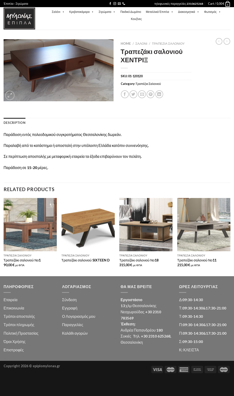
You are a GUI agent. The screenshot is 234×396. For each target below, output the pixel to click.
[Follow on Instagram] (114, 3)
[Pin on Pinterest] (150, 94)
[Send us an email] (119, 3)
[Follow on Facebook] (110, 3)
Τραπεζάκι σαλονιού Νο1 (22, 260)
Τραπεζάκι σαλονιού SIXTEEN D (86, 260)
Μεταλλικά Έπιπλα (159, 12)
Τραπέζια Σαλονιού (168, 43)
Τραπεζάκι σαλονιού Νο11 (196, 260)
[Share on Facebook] (125, 94)
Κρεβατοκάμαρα (81, 12)
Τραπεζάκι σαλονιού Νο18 (138, 260)
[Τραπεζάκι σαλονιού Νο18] (145, 224)
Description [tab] (14, 123)
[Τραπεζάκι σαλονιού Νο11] (203, 224)
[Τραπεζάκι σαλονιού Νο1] (30, 224)
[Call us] (123, 3)
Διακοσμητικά (188, 12)
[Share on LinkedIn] (159, 94)
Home (126, 43)
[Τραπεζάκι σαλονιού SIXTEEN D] (88, 224)
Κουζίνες (136, 19)
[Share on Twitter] (133, 94)
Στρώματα (107, 12)
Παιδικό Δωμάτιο (130, 12)
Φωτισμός (212, 12)
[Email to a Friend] (142, 94)
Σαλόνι (58, 12)
